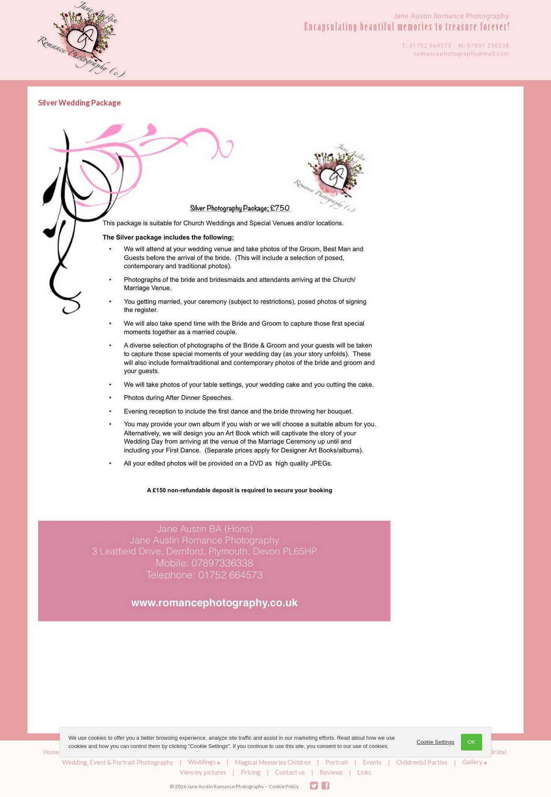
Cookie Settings (435, 742)
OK (471, 742)
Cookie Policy (284, 786)
